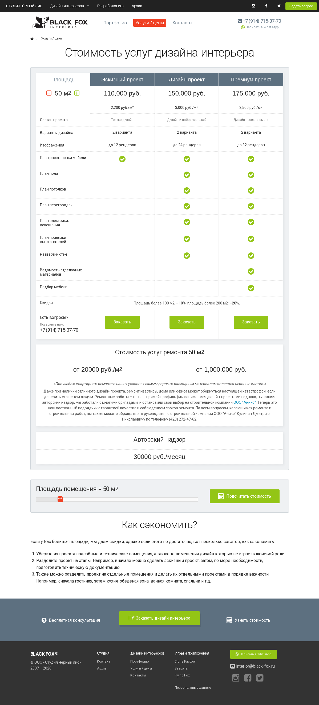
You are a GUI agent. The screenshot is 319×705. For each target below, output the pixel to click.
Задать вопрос (301, 6)
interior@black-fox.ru (252, 666)
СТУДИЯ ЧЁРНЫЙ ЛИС (24, 6)
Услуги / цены (149, 23)
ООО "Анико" (244, 402)
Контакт (103, 661)
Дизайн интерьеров (67, 6)
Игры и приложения (192, 653)
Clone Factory (185, 661)
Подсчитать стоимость (244, 496)
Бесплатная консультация (71, 620)
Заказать (122, 321)
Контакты (182, 23)
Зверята (181, 668)
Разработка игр (110, 6)
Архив (137, 6)
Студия (103, 653)
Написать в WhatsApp (259, 27)
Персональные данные (193, 688)
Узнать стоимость (248, 620)
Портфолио (115, 23)
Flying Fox (182, 675)
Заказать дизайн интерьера (159, 618)
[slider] (60, 499)
